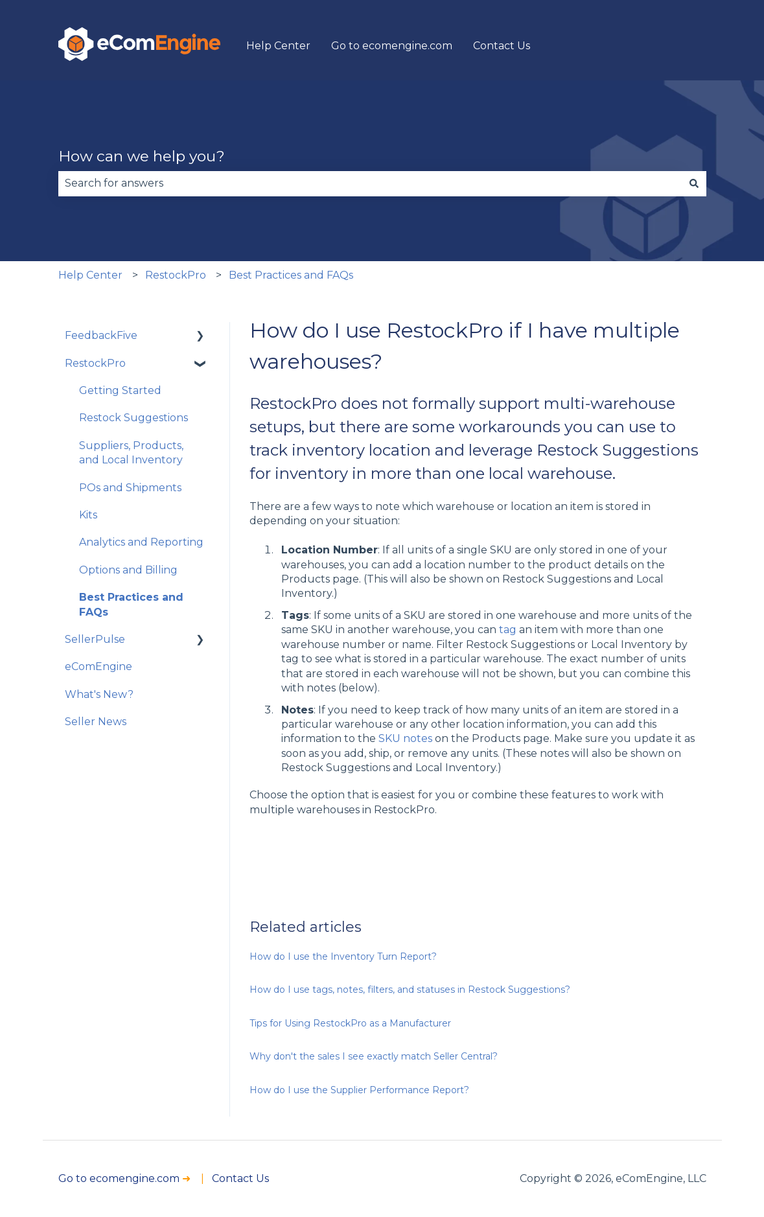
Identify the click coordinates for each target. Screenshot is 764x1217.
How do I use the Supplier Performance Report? (359, 1090)
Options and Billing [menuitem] (128, 570)
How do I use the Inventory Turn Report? (343, 956)
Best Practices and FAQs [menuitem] (131, 604)
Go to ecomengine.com (391, 46)
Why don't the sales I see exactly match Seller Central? (373, 1056)
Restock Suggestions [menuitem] (133, 417)
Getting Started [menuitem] (120, 390)
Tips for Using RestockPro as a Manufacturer (350, 1023)
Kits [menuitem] (88, 515)
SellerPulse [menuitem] (95, 639)
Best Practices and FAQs (291, 275)
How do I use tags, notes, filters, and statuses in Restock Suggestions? (409, 989)
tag (509, 629)
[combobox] (370, 183)
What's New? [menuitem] (99, 694)
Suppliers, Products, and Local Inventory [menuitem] (131, 452)
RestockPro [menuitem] (95, 363)
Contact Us (501, 46)
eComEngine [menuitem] (98, 666)
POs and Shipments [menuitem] (130, 487)
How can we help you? (141, 156)
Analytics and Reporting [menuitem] (141, 542)
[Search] (694, 183)
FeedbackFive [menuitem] (101, 335)
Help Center (278, 46)
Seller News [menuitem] (95, 721)
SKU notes (405, 738)
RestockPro (175, 275)
